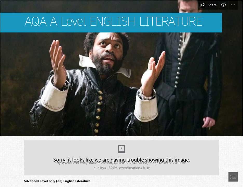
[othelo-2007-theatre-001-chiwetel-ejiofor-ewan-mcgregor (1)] (121, 68)
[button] (208, 5)
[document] (121, 93)
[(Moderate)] (121, 157)
